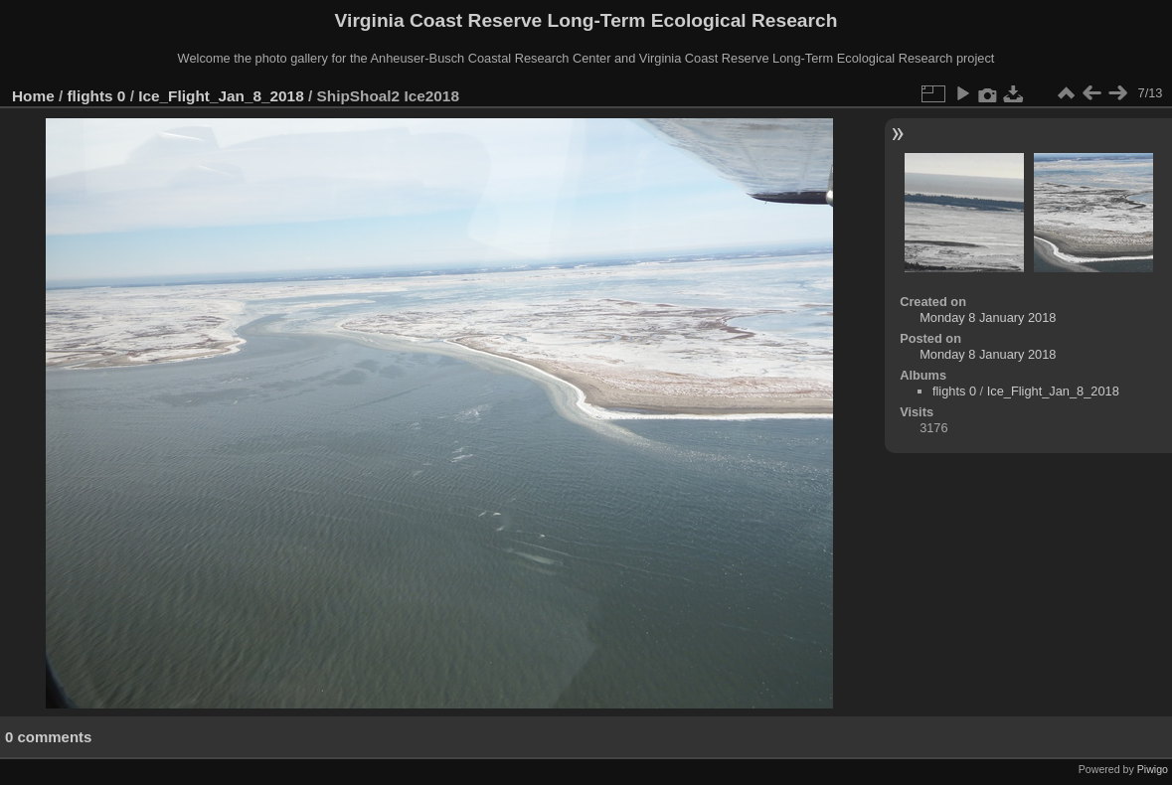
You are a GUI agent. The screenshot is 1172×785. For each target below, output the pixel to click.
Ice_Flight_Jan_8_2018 (221, 95)
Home (33, 95)
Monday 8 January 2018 (988, 317)
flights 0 (97, 95)
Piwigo (1152, 769)
